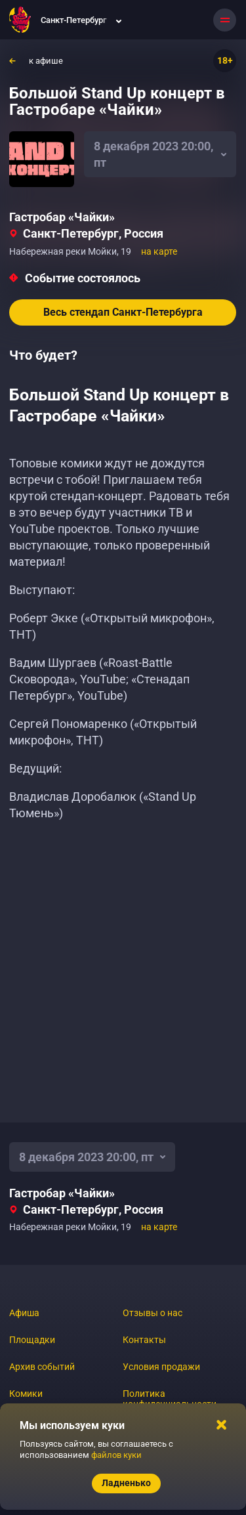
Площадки (32, 1339)
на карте (159, 251)
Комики (26, 1393)
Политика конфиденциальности (169, 1398)
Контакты (144, 1339)
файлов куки (116, 1455)
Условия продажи (161, 1366)
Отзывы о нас (152, 1313)
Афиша (24, 1313)
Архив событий (42, 1366)
